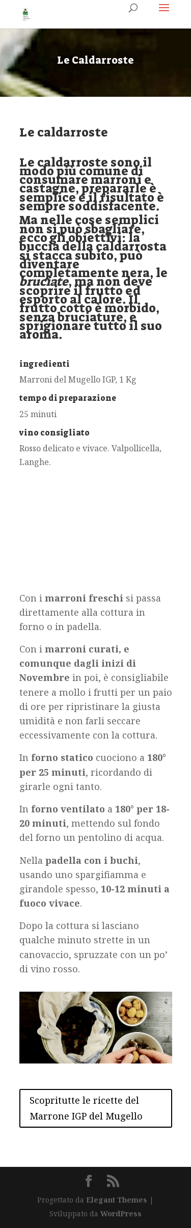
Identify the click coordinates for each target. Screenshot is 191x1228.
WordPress (121, 1213)
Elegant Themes (116, 1200)
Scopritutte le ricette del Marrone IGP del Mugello (86, 1108)
